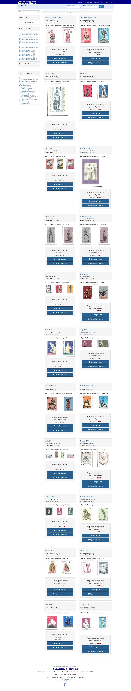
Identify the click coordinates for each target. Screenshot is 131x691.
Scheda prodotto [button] (60, 58)
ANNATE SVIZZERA (23, 101)
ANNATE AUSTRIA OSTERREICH (26, 88)
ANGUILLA (21, 87)
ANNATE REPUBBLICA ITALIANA (26, 95)
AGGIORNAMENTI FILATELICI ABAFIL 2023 (28, 42)
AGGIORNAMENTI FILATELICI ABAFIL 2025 (28, 47)
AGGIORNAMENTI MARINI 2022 (26, 53)
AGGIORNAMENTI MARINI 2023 (26, 54)
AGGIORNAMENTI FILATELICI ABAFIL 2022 (28, 39)
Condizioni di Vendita (22, 7)
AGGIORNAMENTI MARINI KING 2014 (27, 58)
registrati (72, 5)
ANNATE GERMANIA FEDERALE (26, 91)
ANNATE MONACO (23, 93)
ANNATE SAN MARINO (24, 97)
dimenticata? (88, 5)
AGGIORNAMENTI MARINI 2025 (26, 57)
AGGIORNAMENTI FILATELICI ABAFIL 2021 (28, 37)
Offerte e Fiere (88, 2)
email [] (70, 5)
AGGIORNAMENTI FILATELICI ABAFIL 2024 (28, 45)
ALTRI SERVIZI (99, 2)
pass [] (87, 5)
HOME (80, 2)
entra (101, 6)
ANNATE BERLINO (23, 89)
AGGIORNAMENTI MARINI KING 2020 (27, 81)
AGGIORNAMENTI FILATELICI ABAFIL (27, 33)
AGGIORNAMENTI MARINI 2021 (26, 51)
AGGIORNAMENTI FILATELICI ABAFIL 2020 (28, 34)
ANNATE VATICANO (23, 103)
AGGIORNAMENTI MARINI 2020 (26, 50)
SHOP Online (109, 2)
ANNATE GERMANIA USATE (25, 92)
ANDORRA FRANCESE (24, 85)
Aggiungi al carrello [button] (60, 62)
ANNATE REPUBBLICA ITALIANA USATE (28, 96)
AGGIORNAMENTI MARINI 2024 (26, 55)
